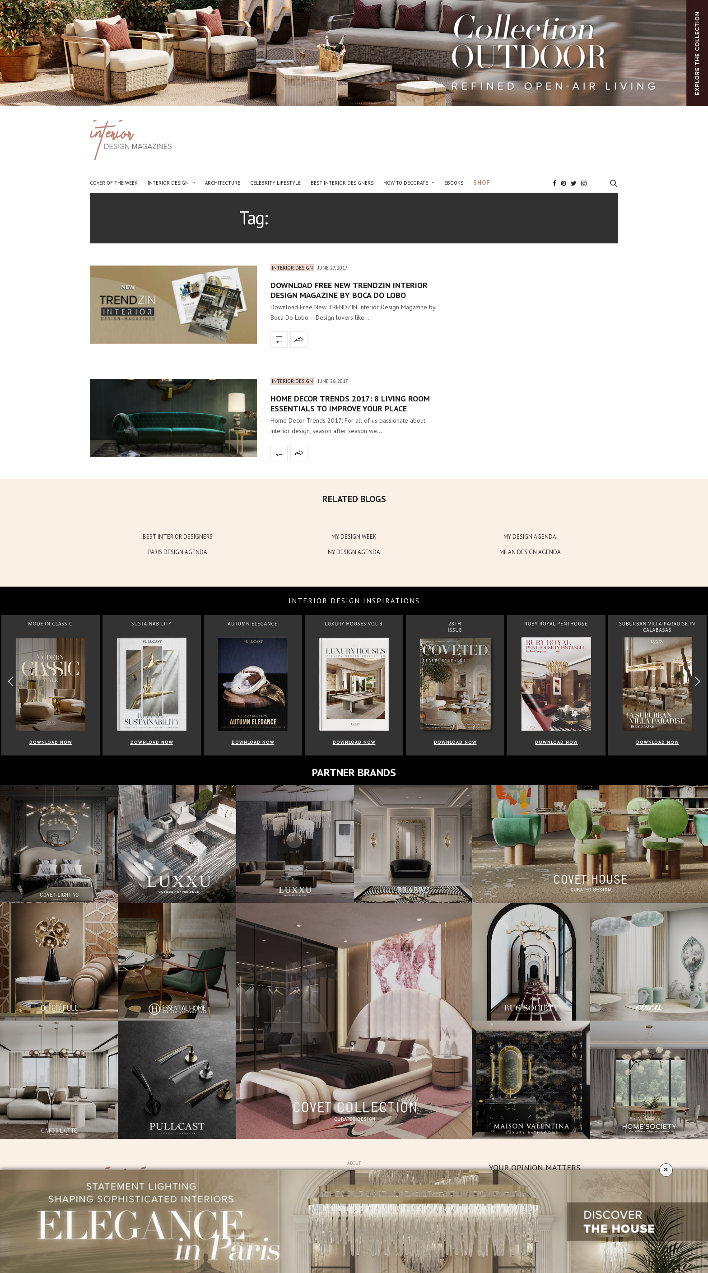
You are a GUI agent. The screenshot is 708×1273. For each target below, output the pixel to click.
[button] (697, 682)
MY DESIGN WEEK (354, 537)
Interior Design (168, 183)
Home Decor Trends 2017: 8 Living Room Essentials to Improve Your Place (350, 403)
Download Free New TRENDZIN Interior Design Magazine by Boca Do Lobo (349, 290)
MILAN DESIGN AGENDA (530, 552)
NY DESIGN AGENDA (354, 552)
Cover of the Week (114, 183)
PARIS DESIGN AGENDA (177, 552)
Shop (481, 183)
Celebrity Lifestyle (275, 183)
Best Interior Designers (342, 183)
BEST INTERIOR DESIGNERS (178, 537)
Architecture (222, 183)
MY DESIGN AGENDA (529, 537)
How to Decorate (405, 183)
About (354, 1163)
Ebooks (453, 183)
